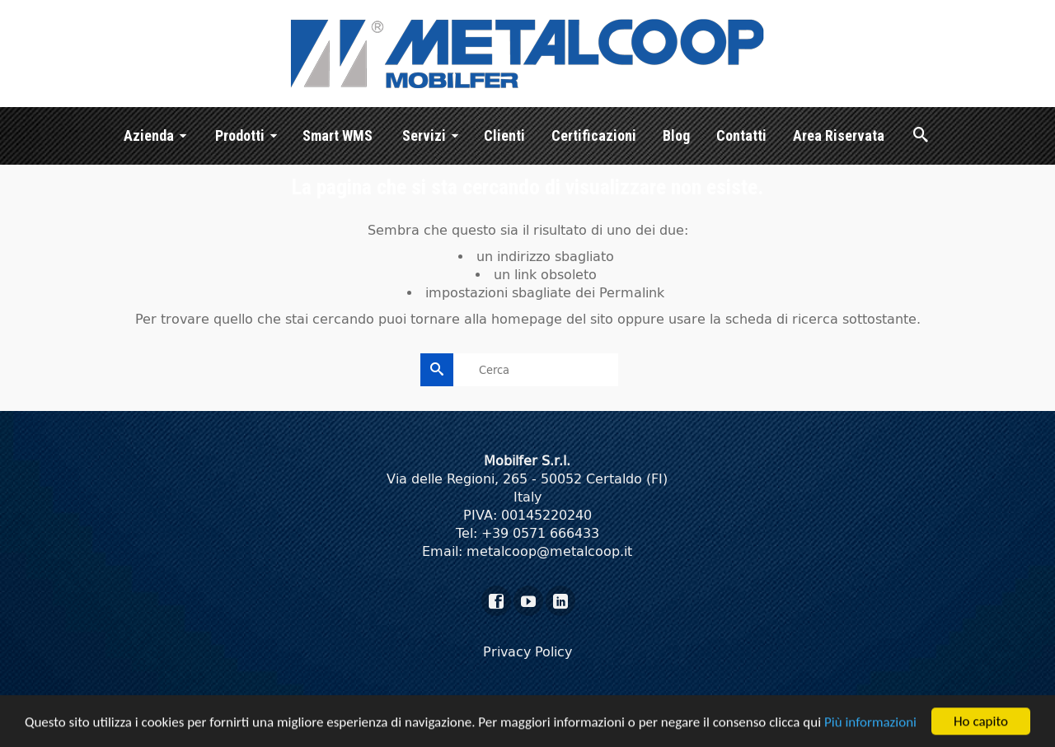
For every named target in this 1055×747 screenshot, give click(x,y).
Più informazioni (870, 723)
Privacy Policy (527, 652)
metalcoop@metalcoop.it (549, 551)
